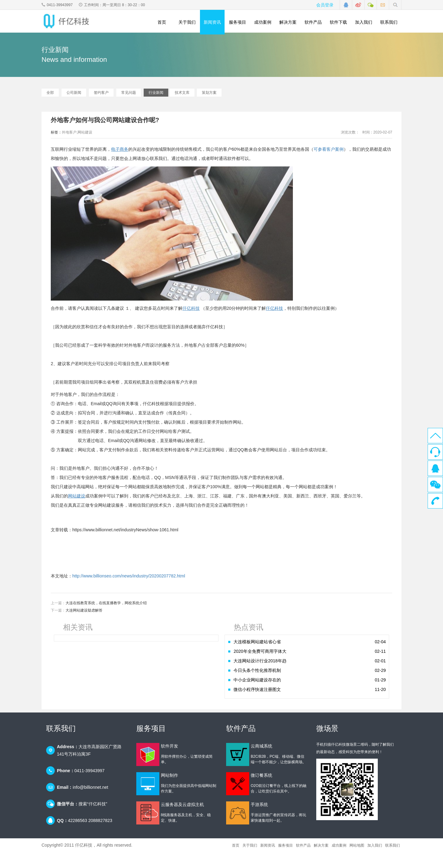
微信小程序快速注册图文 (309, 691)
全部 (50, 94)
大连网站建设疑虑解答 (84, 612)
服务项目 (237, 22)
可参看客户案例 (328, 151)
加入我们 (363, 22)
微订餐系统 (261, 777)
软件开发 (169, 747)
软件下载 (338, 22)
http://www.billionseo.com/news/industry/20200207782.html (128, 577)
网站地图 (356, 847)
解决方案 (288, 22)
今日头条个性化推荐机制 (309, 672)
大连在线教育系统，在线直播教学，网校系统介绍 (106, 605)
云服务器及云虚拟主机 (182, 806)
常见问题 (128, 94)
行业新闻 (156, 94)
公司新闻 (73, 94)
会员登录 (324, 4)
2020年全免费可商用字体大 (309, 653)
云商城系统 (261, 747)
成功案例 (262, 22)
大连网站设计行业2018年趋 (309, 662)
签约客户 (101, 94)
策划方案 (209, 94)
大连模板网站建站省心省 (309, 643)
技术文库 (182, 94)
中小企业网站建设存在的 (309, 681)
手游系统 (259, 806)
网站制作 (169, 777)
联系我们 (388, 22)
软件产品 (313, 22)
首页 (162, 22)
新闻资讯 (212, 22)
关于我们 (187, 22)
